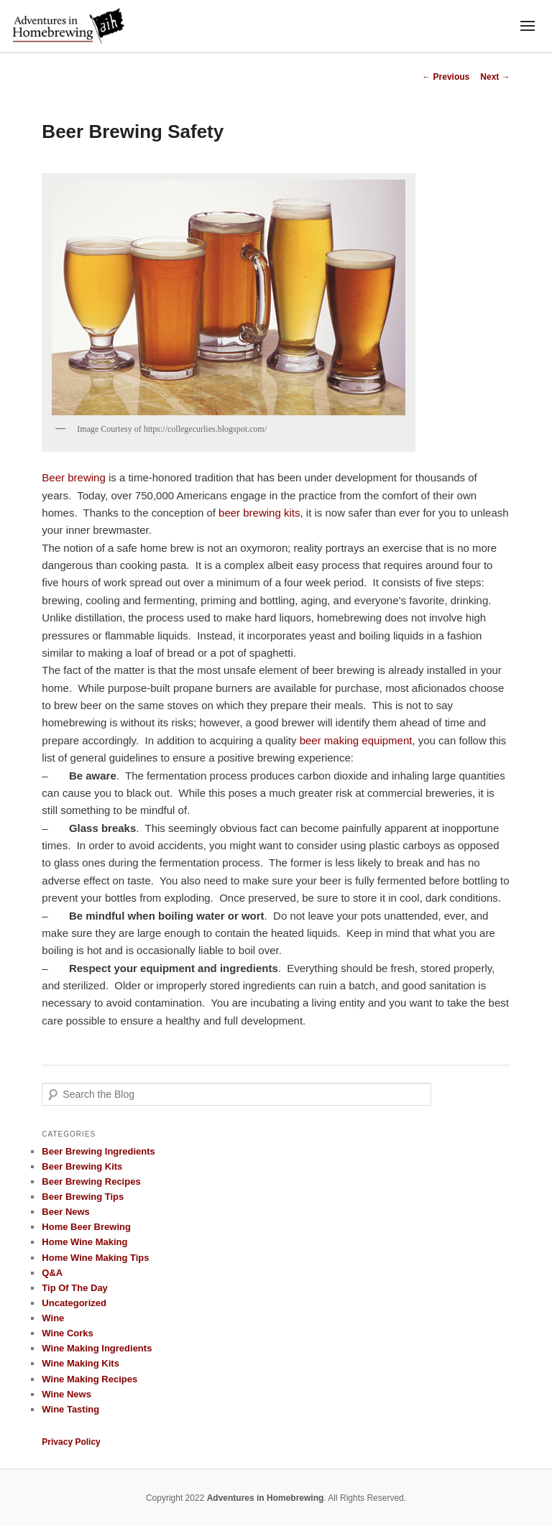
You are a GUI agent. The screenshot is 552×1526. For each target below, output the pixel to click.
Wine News (66, 1394)
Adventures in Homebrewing (265, 1498)
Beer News (65, 1211)
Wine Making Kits (80, 1363)
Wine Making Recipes (89, 1379)
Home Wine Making (84, 1241)
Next (495, 77)
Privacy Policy (71, 1442)
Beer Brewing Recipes (91, 1181)
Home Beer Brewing (86, 1226)
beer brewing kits (259, 513)
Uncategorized (74, 1303)
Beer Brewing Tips (83, 1196)
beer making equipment (356, 740)
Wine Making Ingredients (97, 1348)
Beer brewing (73, 477)
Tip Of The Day (75, 1287)
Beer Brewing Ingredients (98, 1151)
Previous (445, 77)
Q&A (52, 1272)
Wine (53, 1318)
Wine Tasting (70, 1409)
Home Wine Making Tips (95, 1257)
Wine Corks (67, 1333)
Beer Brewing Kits (82, 1166)
